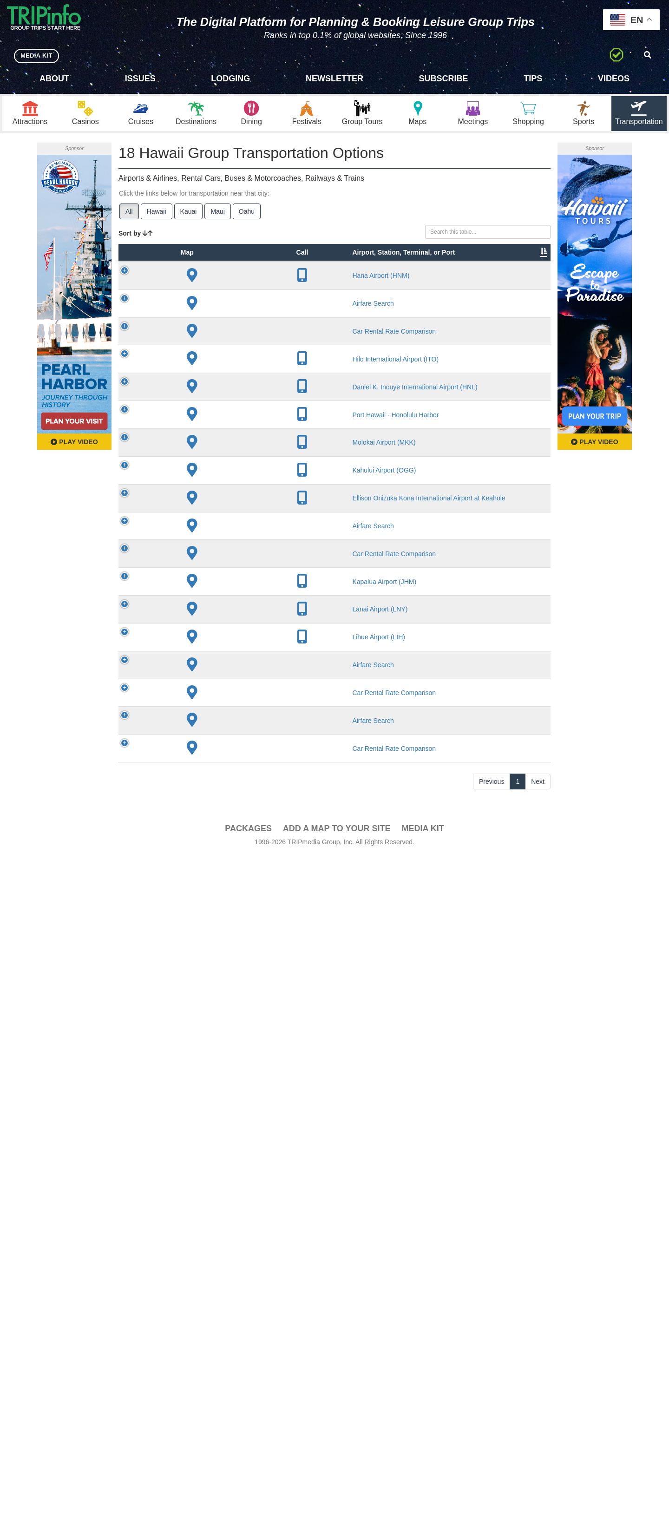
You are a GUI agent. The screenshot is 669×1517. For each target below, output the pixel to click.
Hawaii (156, 214)
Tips (533, 78)
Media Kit (422, 1489)
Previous (491, 1442)
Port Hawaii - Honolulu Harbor (224, 732)
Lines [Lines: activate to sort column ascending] (298, 283)
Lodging (230, 78)
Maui (217, 214)
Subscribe (443, 78)
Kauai (188, 214)
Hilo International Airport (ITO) (223, 451)
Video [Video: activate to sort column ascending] (456, 283)
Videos (614, 78)
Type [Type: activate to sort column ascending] (180, 283)
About (54, 78)
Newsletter (334, 78)
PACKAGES (248, 1489)
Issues (140, 78)
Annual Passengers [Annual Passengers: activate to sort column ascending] (411, 278)
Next (537, 1442)
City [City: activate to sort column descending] (260, 283)
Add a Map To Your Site (337, 1489)
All (129, 214)
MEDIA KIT (37, 55)
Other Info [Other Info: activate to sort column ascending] (356, 278)
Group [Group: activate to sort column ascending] (526, 283)
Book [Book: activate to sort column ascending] (491, 283)
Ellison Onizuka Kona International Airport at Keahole (225, 933)
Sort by (135, 236)
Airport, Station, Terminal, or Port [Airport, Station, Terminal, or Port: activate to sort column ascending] (219, 269)
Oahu (247, 214)
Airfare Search (226, 342)
